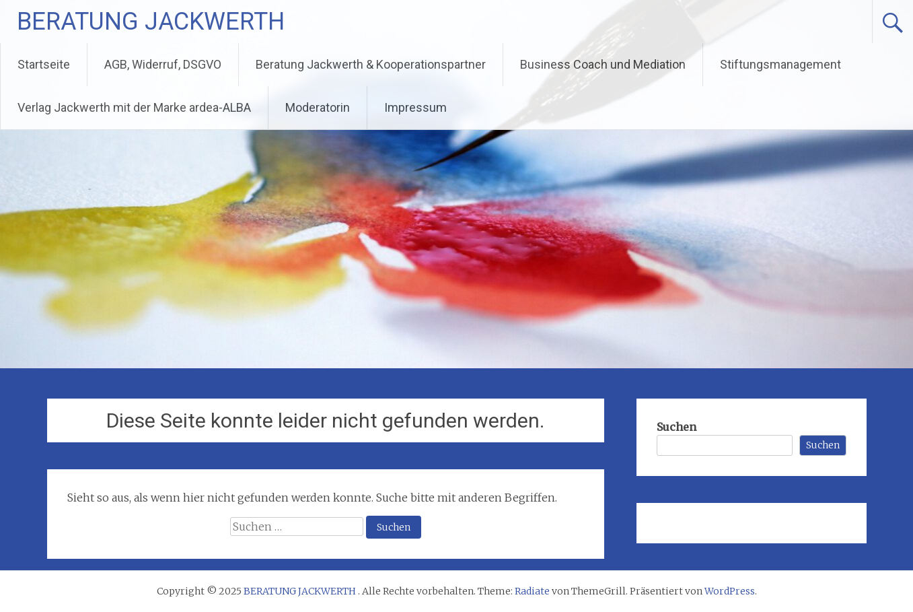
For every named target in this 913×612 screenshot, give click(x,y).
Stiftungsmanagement (780, 64)
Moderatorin (317, 107)
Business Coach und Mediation (603, 64)
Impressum (415, 107)
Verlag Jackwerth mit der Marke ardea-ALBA (134, 107)
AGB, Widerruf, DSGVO (162, 64)
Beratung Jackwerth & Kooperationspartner (371, 64)
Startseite (43, 64)
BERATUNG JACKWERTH (151, 21)
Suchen (676, 427)
